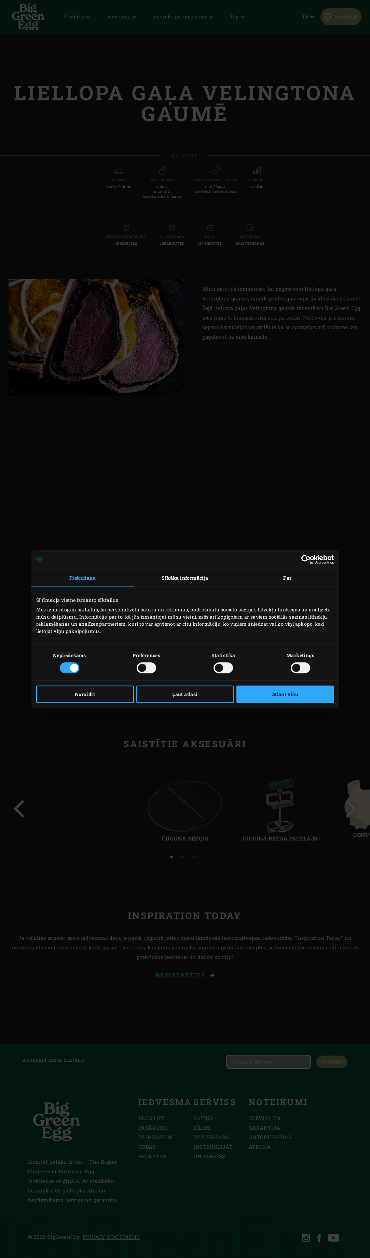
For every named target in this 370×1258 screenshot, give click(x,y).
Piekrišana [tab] (82, 578)
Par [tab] (287, 578)
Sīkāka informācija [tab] (185, 578)
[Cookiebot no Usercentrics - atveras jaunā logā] (304, 559)
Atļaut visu (285, 694)
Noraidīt (85, 694)
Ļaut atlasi (184, 694)
